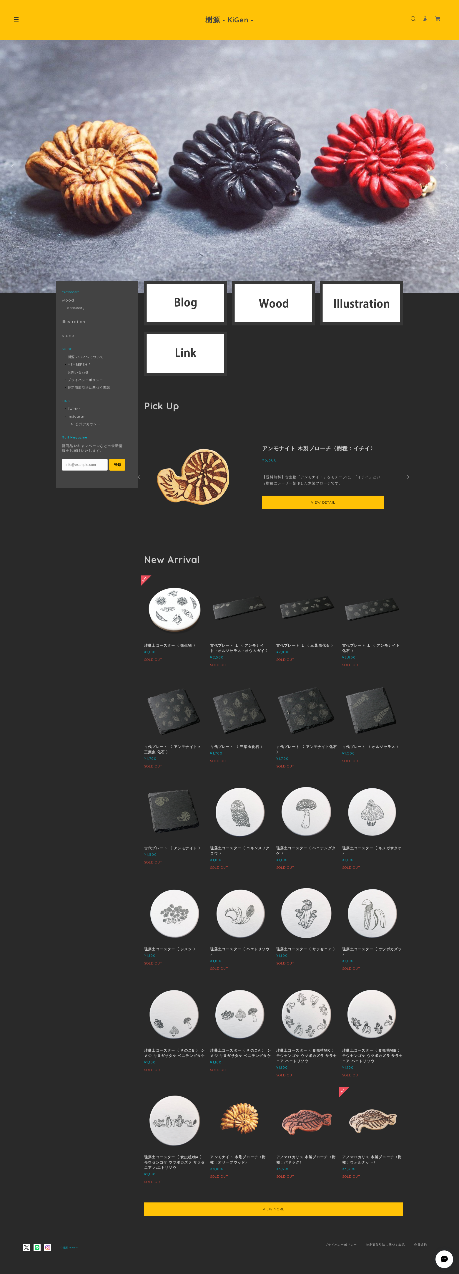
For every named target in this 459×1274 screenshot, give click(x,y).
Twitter (74, 409)
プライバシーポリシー (85, 380)
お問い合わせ (78, 372)
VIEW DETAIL (323, 502)
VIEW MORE (274, 1209)
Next (446, 166)
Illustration (73, 321)
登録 (117, 465)
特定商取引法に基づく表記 (89, 387)
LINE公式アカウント (84, 424)
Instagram (77, 416)
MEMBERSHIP (79, 365)
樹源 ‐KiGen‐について (86, 357)
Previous (13, 166)
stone (68, 335)
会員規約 (420, 1244)
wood (68, 300)
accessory (76, 308)
